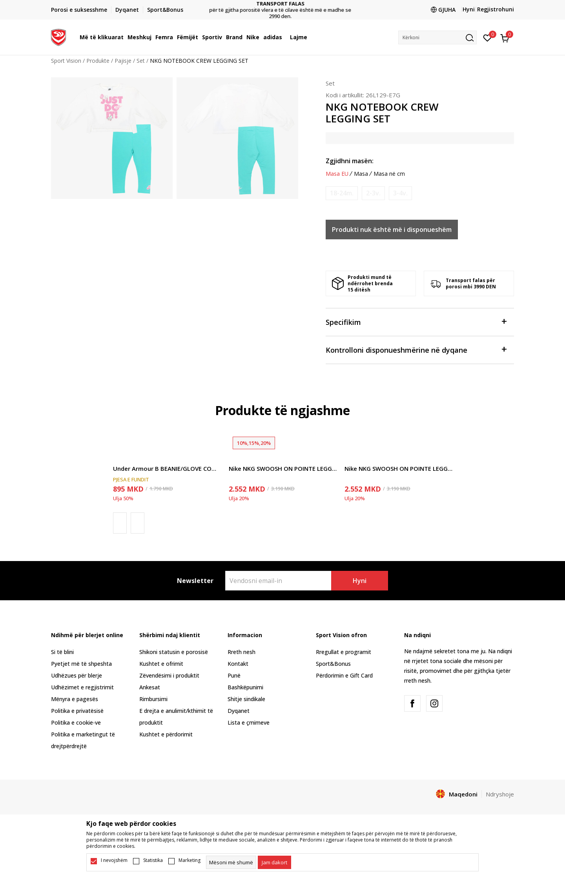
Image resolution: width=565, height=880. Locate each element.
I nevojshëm (114, 860)
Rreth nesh (241, 652)
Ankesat (149, 687)
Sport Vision (66, 60)
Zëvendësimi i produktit (169, 675)
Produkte (97, 60)
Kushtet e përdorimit (166, 734)
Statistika (153, 860)
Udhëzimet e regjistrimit (82, 687)
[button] (437, 37)
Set (141, 60)
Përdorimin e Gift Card (344, 675)
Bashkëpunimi (245, 687)
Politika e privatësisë (77, 710)
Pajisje (123, 60)
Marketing (189, 860)
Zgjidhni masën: (350, 160)
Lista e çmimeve (249, 722)
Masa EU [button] (337, 174)
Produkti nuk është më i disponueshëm (392, 229)
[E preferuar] (487, 37)
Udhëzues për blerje (76, 675)
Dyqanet (239, 710)
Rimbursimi (153, 699)
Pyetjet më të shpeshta (81, 663)
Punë (234, 675)
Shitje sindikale (246, 699)
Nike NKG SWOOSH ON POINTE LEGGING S (283, 468)
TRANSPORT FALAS (283, 4)
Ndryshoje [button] (500, 794)
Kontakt (238, 663)
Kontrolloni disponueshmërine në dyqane (416, 349)
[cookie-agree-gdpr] (274, 862)
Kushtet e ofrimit (161, 663)
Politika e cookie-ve (76, 722)
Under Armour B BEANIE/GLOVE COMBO (167, 468)
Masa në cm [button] (389, 174)
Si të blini (62, 652)
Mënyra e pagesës (74, 699)
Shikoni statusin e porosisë (173, 652)
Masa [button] (361, 174)
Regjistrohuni (495, 9)
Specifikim (416, 321)
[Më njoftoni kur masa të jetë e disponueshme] (342, 193)
